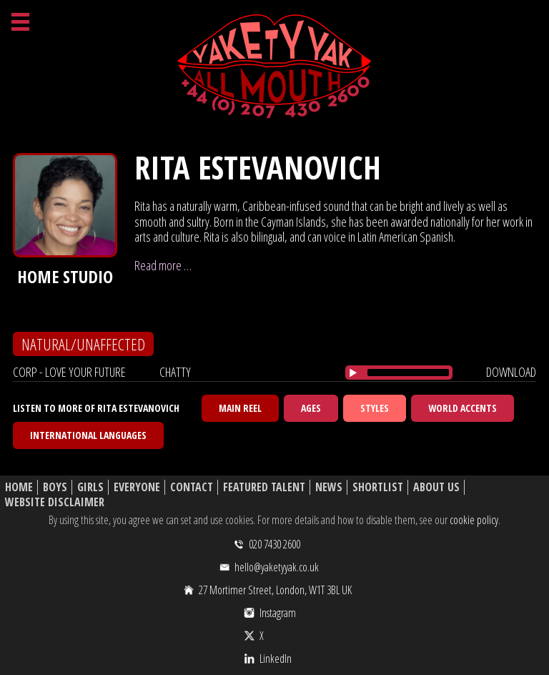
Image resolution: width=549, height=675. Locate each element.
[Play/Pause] (353, 372)
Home (19, 487)
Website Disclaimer (54, 502)
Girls (90, 487)
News (328, 487)
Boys (55, 487)
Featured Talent (264, 487)
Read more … (163, 265)
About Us (436, 487)
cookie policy (474, 520)
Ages (311, 408)
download (511, 371)
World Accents (462, 408)
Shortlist (377, 487)
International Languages (88, 435)
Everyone (137, 487)
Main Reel (240, 408)
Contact (191, 487)
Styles (374, 408)
